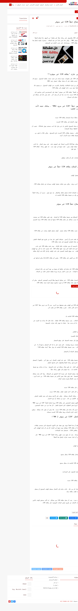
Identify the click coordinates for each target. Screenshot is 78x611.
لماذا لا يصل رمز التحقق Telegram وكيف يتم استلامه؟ (6, 35)
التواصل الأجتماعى (27, 5)
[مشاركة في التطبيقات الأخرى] (40, 518)
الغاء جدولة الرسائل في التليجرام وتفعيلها (6, 51)
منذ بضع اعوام (6, 32)
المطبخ (34, 5)
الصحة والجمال (41, 5)
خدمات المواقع (14, 5)
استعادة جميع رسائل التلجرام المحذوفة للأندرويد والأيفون (6, 43)
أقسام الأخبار (52, 5)
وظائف (5, 5)
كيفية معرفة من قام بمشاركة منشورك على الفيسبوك (6, 67)
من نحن (48, 582)
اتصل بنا (48, 585)
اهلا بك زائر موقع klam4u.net (43, 588)
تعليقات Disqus (29, 569)
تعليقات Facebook (39, 569)
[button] (65, 518)
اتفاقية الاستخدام (46, 579)
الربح (20, 5)
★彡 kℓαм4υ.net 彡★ (59, 601)
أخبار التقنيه (72, 18)
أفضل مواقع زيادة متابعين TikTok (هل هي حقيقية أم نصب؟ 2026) (6, 59)
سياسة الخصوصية (45, 577)
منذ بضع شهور (6, 56)
